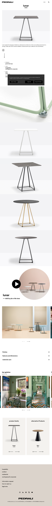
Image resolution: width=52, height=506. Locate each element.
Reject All (29, 81)
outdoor (4, 472)
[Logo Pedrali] (7, 2)
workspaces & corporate (9, 477)
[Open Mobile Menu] (44, 2)
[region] (26, 79)
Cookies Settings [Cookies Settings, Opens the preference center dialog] (13, 81)
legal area (5, 486)
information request (7, 481)
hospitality (8, 67)
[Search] (48, 2)
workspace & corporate (11, 69)
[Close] (42, 76)
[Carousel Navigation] (26, 341)
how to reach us (6, 484)
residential (5, 474)
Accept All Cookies (38, 81)
